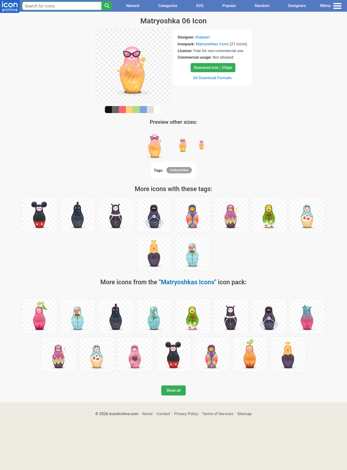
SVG (200, 5)
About (147, 413)
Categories (168, 5)
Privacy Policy (186, 413)
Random (262, 5)
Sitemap (244, 413)
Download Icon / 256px (213, 67)
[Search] (106, 5)
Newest (132, 5)
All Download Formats (212, 77)
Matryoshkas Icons (212, 44)
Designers (297, 5)
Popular (229, 5)
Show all (173, 390)
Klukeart (202, 37)
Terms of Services (217, 413)
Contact (163, 413)
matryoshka (179, 170)
